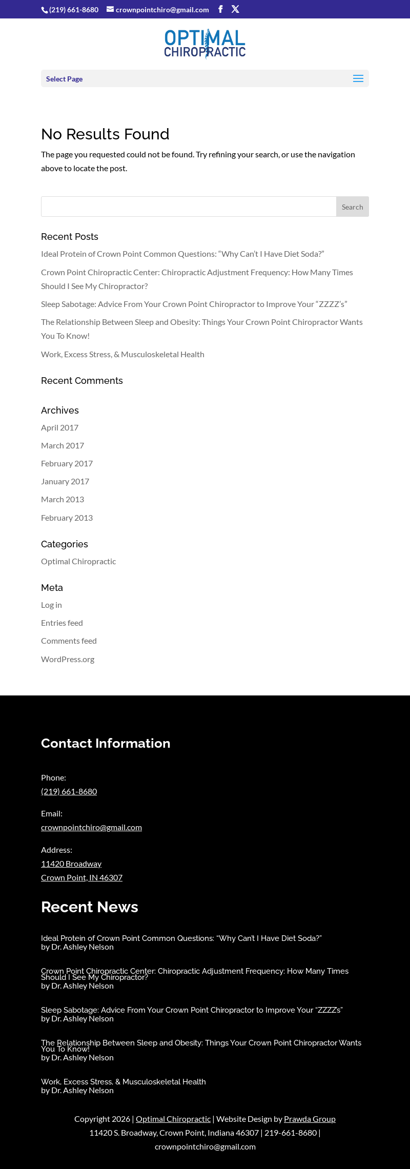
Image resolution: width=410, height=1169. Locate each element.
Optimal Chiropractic (78, 561)
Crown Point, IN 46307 (81, 877)
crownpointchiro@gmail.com (91, 827)
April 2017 (59, 427)
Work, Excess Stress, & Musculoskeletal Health (122, 354)
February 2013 (67, 517)
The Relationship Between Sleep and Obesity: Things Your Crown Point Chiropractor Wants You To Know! (201, 1046)
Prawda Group (310, 1118)
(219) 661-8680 (73, 9)
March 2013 (62, 499)
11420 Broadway (71, 863)
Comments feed (69, 640)
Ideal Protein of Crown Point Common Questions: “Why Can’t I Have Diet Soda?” (182, 253)
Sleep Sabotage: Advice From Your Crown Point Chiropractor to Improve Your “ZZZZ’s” (194, 304)
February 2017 (67, 463)
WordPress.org (67, 659)
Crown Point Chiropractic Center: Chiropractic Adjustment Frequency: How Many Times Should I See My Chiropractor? (194, 974)
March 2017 (62, 445)
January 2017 (65, 481)
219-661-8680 (290, 1132)
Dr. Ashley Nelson (82, 946)
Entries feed (62, 622)
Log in (51, 604)
